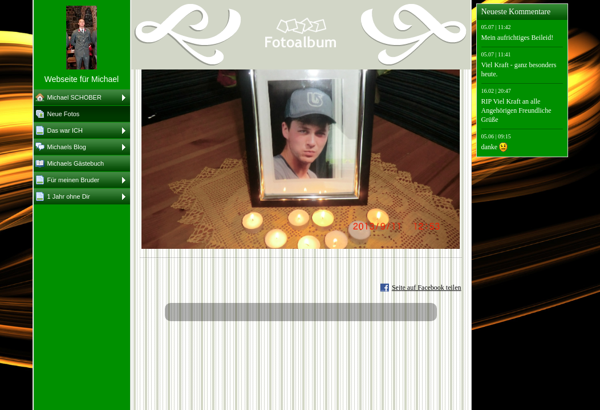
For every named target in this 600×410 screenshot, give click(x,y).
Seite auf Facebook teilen (426, 288)
